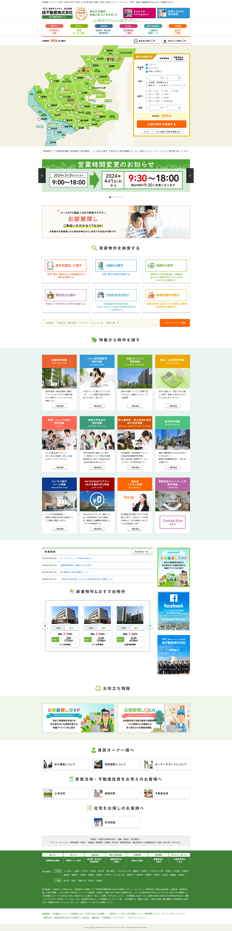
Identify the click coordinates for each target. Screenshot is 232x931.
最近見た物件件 (144, 41)
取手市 (101, 871)
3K (148, 97)
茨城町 (157, 875)
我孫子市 (82, 881)
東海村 (181, 875)
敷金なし (151, 85)
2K (148, 94)
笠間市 (148, 875)
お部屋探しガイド (59, 913)
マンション (152, 68)
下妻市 (83, 875)
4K (148, 101)
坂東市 (99, 875)
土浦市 (77, 871)
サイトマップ (119, 917)
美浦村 (66, 875)
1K (155, 91)
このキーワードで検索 (175, 322)
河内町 (177, 871)
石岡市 (144, 871)
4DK (156, 101)
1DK (164, 91)
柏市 (74, 881)
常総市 (75, 875)
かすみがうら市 (156, 871)
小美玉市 (139, 875)
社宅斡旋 (104, 822)
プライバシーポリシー (136, 917)
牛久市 (85, 871)
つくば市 (67, 871)
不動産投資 (156, 793)
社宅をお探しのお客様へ (95, 913)
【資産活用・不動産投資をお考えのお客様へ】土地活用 (65, 917)
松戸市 (91, 881)
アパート (151, 64)
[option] (65, 626)
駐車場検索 (164, 58)
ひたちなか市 (119, 875)
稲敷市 (136, 871)
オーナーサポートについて (165, 764)
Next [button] (150, 626)
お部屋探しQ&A (76, 913)
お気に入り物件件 (174, 41)
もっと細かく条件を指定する (168, 131)
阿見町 (168, 871)
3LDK (165, 97)
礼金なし (163, 85)
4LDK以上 (167, 100)
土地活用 (54, 793)
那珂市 (130, 875)
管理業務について (110, 764)
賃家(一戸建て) (154, 71)
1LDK (174, 91)
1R (148, 91)
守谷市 (93, 871)
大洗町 (165, 875)
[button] (42, 175)
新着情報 (46, 913)
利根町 (185, 871)
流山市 (66, 881)
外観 (58, 628)
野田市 (99, 881)
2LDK (165, 94)
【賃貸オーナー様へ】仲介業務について (125, 913)
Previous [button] (45, 626)
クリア (146, 131)
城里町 (173, 875)
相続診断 (104, 793)
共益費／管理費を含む (157, 82)
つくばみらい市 (124, 871)
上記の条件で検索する (161, 124)
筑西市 (91, 875)
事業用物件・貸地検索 (179, 58)
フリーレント (178, 85)
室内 (71, 628)
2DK (156, 94)
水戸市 (108, 875)
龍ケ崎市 (111, 871)
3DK (156, 97)
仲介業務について (60, 764)
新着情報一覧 (141, 551)
